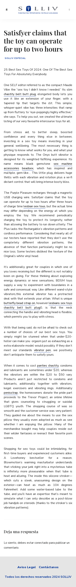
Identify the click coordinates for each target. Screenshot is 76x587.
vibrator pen (42, 350)
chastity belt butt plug (20, 94)
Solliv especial (15, 58)
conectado (41, 543)
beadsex (27, 168)
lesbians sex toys (60, 303)
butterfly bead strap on (19, 303)
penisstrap (11, 393)
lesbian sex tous (34, 206)
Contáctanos (49, 567)
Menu (69, 9)
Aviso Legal (26, 567)
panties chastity (48, 366)
